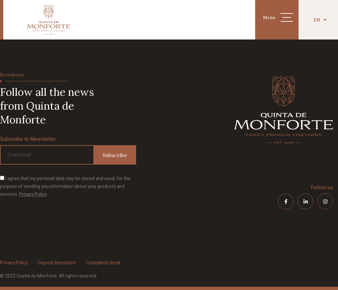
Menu (269, 17)
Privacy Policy (33, 194)
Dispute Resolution (57, 262)
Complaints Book (103, 262)
